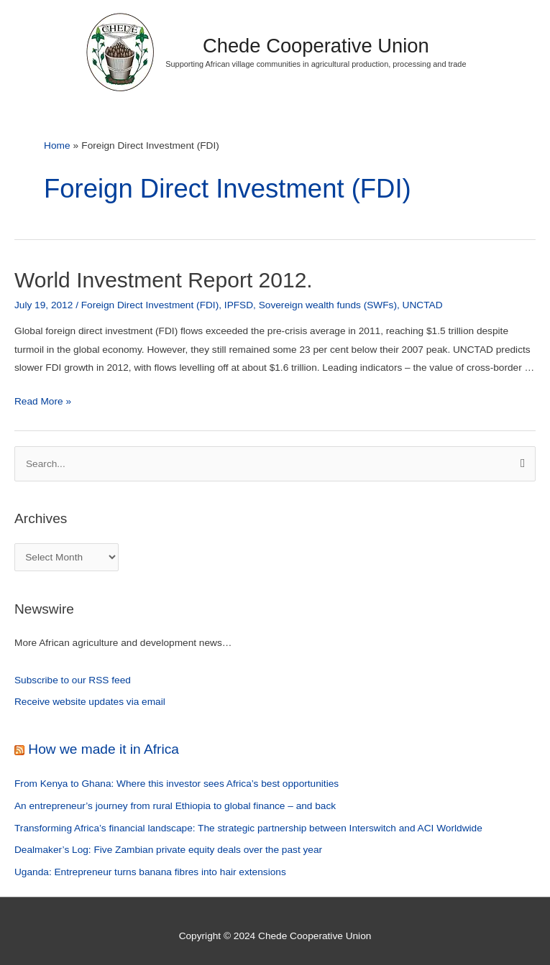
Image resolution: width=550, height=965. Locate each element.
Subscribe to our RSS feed (72, 680)
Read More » (42, 401)
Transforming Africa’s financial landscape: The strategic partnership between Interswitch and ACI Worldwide (248, 828)
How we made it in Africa (103, 749)
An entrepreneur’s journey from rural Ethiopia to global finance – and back (175, 805)
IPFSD (238, 305)
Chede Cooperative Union (316, 45)
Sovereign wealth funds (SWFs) (328, 305)
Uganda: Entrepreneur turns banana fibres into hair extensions (150, 872)
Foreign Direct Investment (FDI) (150, 305)
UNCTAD (423, 305)
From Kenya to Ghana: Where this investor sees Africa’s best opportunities (176, 783)
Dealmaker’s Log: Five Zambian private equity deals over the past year (168, 849)
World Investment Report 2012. (163, 280)
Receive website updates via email (89, 701)
